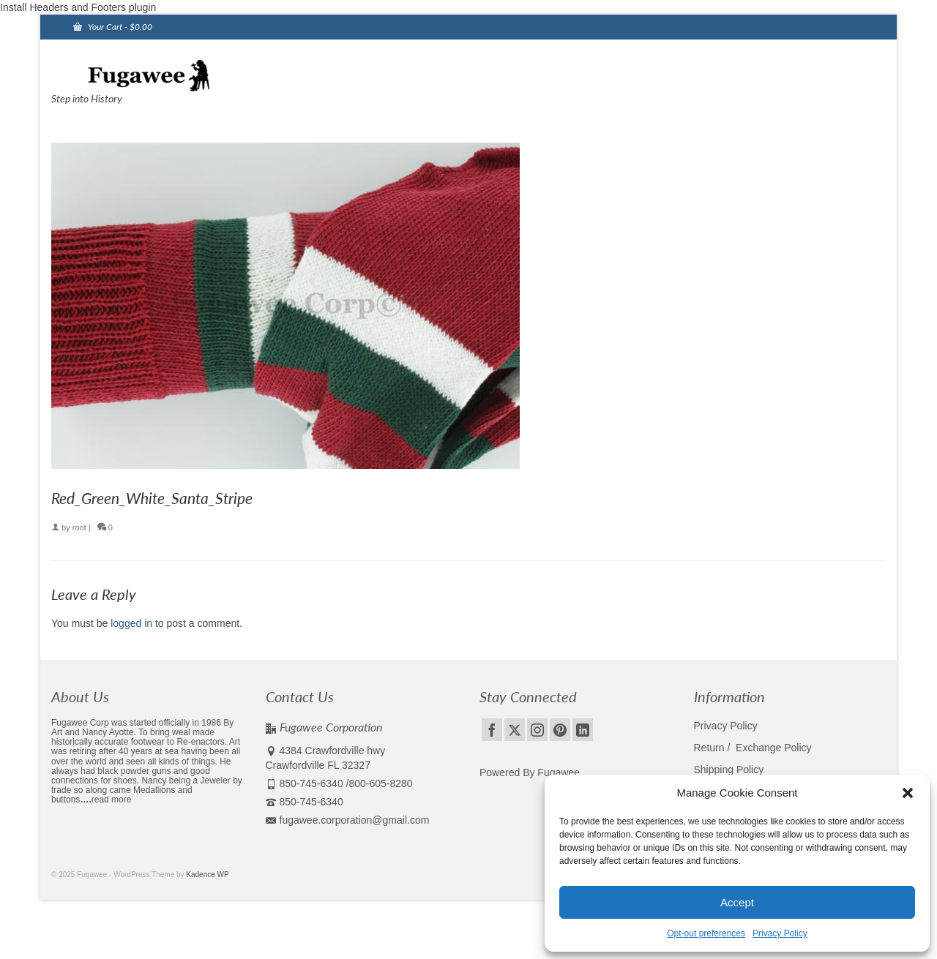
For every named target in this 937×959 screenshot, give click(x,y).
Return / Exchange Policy (753, 747)
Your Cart (112, 26)
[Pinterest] (560, 729)
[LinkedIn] (582, 729)
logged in (131, 623)
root (79, 527)
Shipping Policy (729, 769)
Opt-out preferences (706, 933)
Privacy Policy (780, 933)
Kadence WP (207, 874)
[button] (907, 793)
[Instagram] (537, 729)
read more (112, 799)
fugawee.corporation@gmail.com (348, 820)
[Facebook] (492, 729)
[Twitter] (514, 729)
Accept (737, 902)
